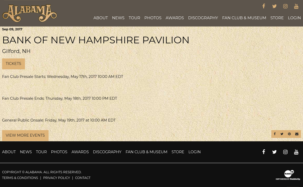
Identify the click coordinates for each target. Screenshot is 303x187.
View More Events (25, 135)
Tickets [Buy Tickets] (13, 63)
